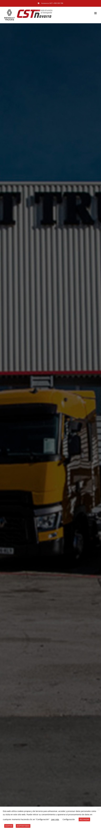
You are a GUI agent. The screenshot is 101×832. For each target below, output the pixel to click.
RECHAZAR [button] (84, 819)
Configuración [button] (69, 819)
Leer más (55, 819)
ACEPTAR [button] (8, 826)
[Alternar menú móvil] (95, 13)
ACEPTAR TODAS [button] (23, 826)
